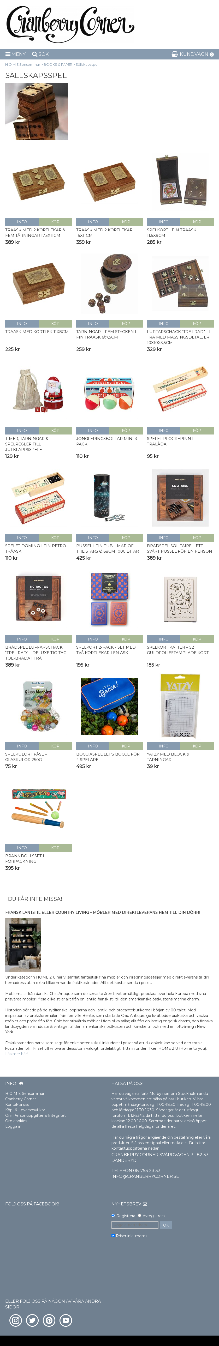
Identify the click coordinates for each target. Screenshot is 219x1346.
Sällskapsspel (87, 64)
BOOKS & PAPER (58, 64)
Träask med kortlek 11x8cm (37, 331)
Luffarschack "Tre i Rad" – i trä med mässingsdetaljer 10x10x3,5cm (178, 337)
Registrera (125, 1216)
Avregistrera (154, 1216)
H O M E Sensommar (22, 64)
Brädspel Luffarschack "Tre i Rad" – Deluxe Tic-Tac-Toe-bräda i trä (36, 653)
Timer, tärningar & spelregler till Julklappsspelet (26, 444)
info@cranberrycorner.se (145, 1176)
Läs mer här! (16, 1054)
